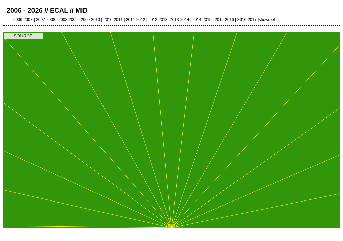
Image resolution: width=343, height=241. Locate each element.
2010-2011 (113, 19)
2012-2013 (157, 19)
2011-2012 (135, 19)
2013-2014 (179, 19)
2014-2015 (201, 19)
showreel (267, 19)
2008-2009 (67, 19)
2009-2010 (90, 19)
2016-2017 (247, 19)
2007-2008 (45, 19)
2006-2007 (22, 19)
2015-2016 (224, 19)
